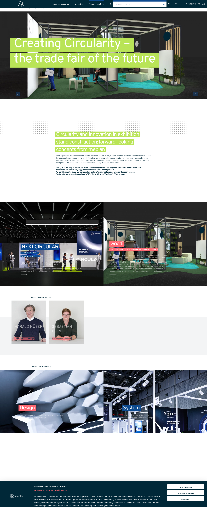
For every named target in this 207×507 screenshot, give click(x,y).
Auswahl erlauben (185, 481)
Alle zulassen (186, 475)
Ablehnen (185, 487)
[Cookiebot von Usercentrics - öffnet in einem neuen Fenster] (16, 502)
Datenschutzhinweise (56, 478)
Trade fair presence (60, 4)
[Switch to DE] (176, 3)
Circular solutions (96, 4)
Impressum (38, 478)
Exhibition (79, 4)
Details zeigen (135, 502)
